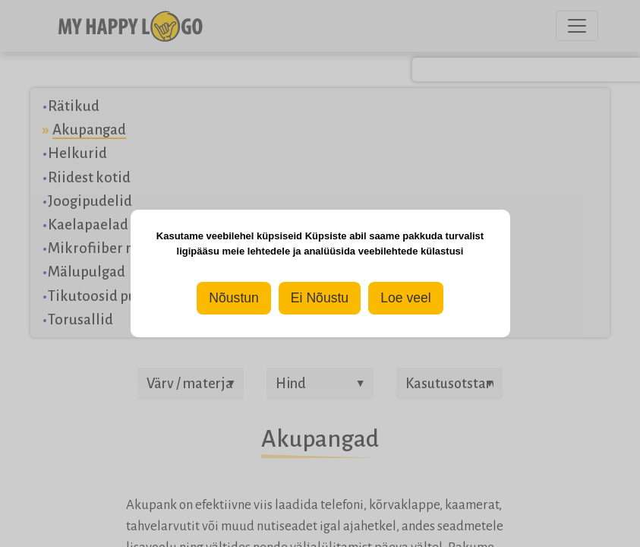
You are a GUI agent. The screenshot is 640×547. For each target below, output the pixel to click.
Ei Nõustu (319, 297)
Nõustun (234, 297)
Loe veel (405, 297)
